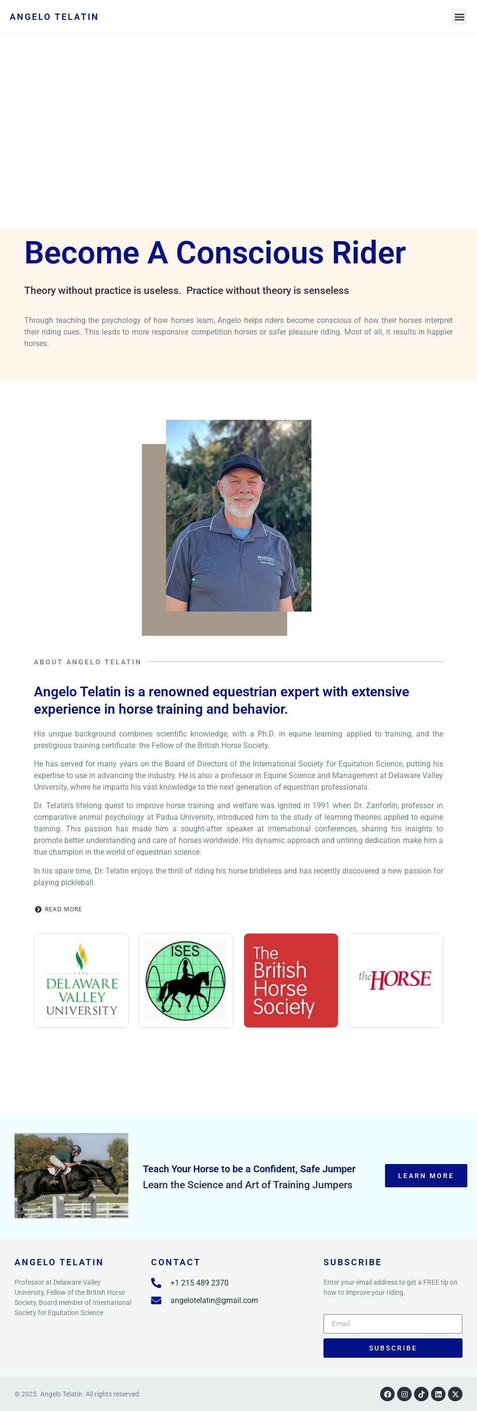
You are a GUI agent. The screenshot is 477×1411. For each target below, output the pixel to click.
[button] (459, 17)
